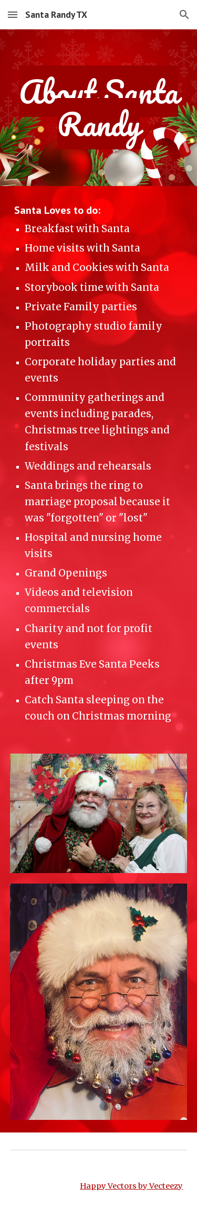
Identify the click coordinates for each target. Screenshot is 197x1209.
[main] (99, 107)
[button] (12, 14)
